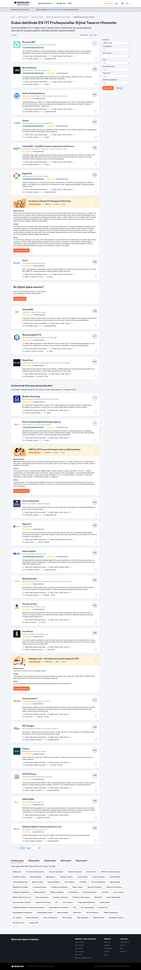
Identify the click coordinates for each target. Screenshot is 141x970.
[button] (117, 4)
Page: (28, 848)
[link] (61, 3)
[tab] (17, 861)
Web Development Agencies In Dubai (58, 17)
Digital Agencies (23, 17)
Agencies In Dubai (37, 17)
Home (13, 17)
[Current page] (34, 848)
